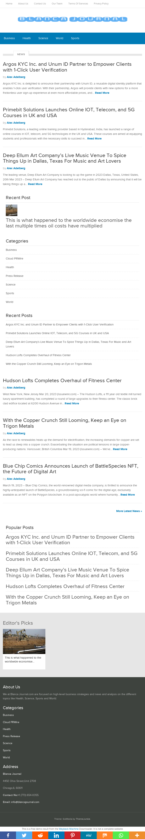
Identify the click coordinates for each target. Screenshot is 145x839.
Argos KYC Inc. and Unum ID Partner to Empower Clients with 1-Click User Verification (67, 67)
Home (9, 3)
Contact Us (40, 3)
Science (43, 38)
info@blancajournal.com (25, 802)
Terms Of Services (78, 3)
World (59, 38)
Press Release (14, 276)
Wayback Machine (69, 829)
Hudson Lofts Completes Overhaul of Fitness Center (38, 355)
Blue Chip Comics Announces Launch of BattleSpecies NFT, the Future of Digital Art (70, 469)
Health (27, 38)
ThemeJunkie (83, 819)
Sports (75, 38)
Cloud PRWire (14, 258)
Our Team (57, 3)
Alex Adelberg (16, 77)
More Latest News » (129, 511)
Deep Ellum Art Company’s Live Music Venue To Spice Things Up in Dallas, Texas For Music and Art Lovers (64, 158)
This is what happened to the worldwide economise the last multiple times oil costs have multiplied (69, 223)
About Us (23, 3)
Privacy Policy (101, 3)
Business (9, 38)
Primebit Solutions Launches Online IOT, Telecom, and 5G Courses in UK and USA (69, 113)
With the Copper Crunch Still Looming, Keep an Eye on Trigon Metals (49, 364)
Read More (102, 93)
